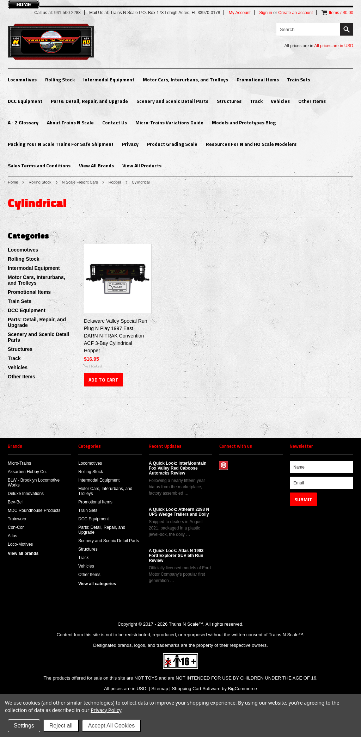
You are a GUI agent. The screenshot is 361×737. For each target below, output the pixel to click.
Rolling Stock (60, 79)
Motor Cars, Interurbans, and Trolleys (185, 79)
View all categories (97, 583)
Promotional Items (258, 79)
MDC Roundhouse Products (34, 510)
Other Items (312, 101)
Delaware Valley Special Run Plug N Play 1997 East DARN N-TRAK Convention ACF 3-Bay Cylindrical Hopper (115, 335)
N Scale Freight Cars (80, 182)
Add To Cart (103, 379)
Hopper (115, 182)
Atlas (12, 535)
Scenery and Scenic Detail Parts (172, 101)
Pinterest (223, 465)
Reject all (61, 726)
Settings (24, 726)
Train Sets (298, 79)
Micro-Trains (19, 463)
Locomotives (22, 79)
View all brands (23, 553)
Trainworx (17, 518)
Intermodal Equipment (108, 79)
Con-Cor (16, 527)
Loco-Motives (20, 544)
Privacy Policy (106, 710)
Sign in (265, 12)
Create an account (295, 12)
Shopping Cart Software (196, 688)
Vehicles (280, 101)
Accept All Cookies (111, 726)
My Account (240, 12)
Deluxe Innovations (26, 493)
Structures (229, 101)
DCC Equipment (25, 101)
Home (13, 182)
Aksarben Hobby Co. (27, 471)
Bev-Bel (15, 502)
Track (256, 101)
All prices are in (333, 45)
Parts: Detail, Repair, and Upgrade (89, 101)
